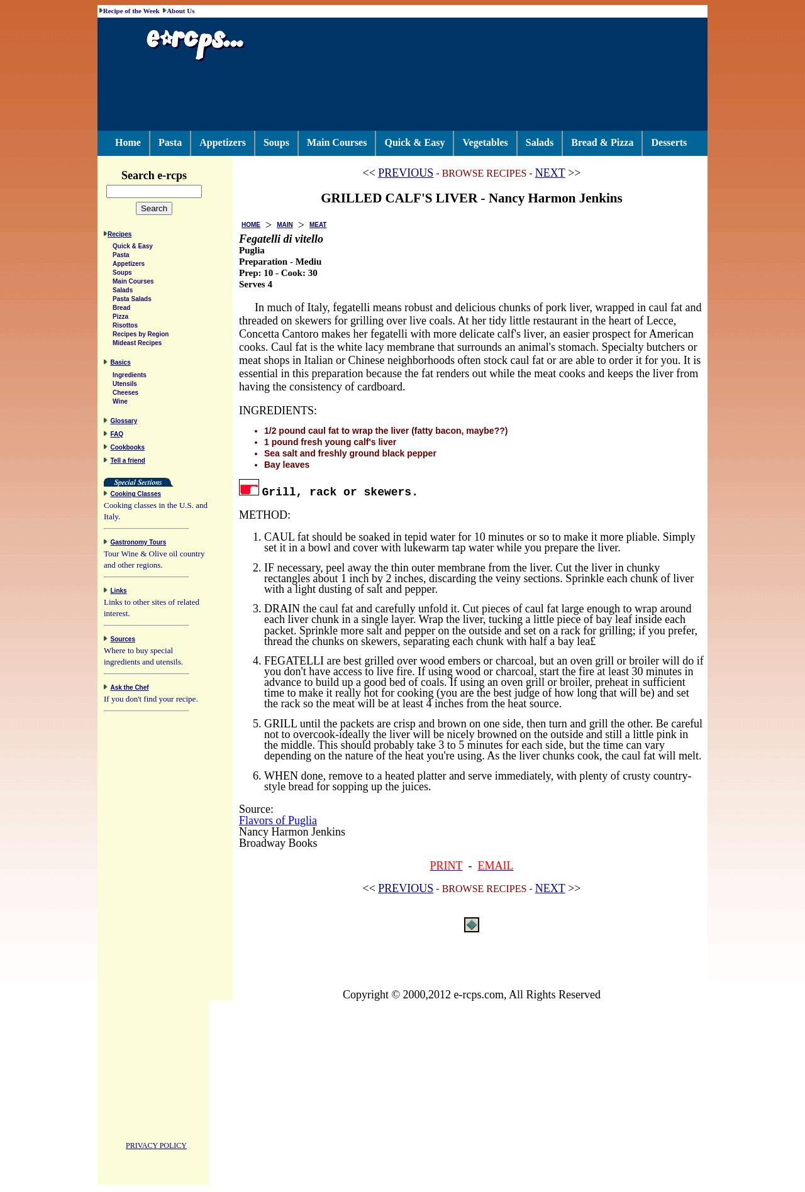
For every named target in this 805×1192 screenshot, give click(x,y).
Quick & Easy (414, 142)
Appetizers (222, 142)
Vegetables (485, 142)
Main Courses (337, 142)
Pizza (120, 318)
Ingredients (130, 376)
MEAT (318, 224)
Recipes (119, 236)
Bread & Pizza (602, 142)
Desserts (669, 142)
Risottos (125, 327)
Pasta (170, 142)
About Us (180, 10)
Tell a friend (128, 462)
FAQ (117, 436)
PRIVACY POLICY (156, 1147)
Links (119, 592)
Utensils (125, 385)
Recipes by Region (141, 336)
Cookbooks (128, 449)
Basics (121, 364)
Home (128, 142)
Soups (276, 142)
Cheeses (125, 394)
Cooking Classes (136, 495)
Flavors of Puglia (278, 820)
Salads (539, 142)
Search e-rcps (167, 175)
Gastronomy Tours (139, 544)
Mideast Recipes (137, 344)
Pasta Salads (132, 300)
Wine (120, 403)
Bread (121, 309)
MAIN (285, 224)
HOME (251, 224)
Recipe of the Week (131, 10)
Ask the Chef (130, 689)
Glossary (124, 422)
